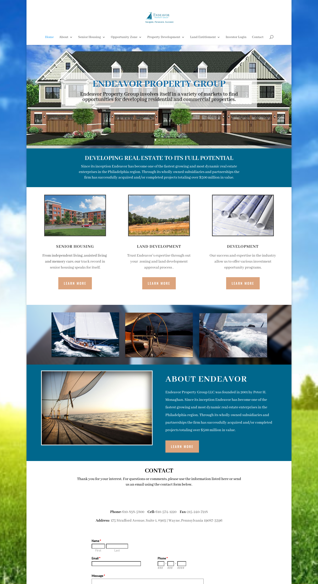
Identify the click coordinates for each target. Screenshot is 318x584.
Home (49, 37)
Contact (257, 37)
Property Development (163, 37)
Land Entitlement (203, 37)
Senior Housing (89, 37)
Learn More (75, 283)
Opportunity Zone (124, 37)
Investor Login (236, 37)
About (63, 37)
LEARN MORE (182, 446)
